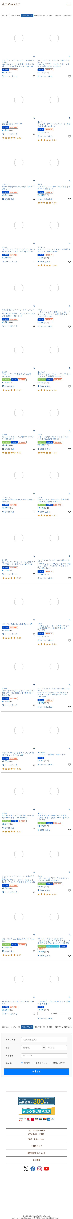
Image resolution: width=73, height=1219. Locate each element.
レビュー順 (15, 15)
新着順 (49, 15)
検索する (36, 1071)
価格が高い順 (39, 15)
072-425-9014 (39, 1130)
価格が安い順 (40, 1063)
